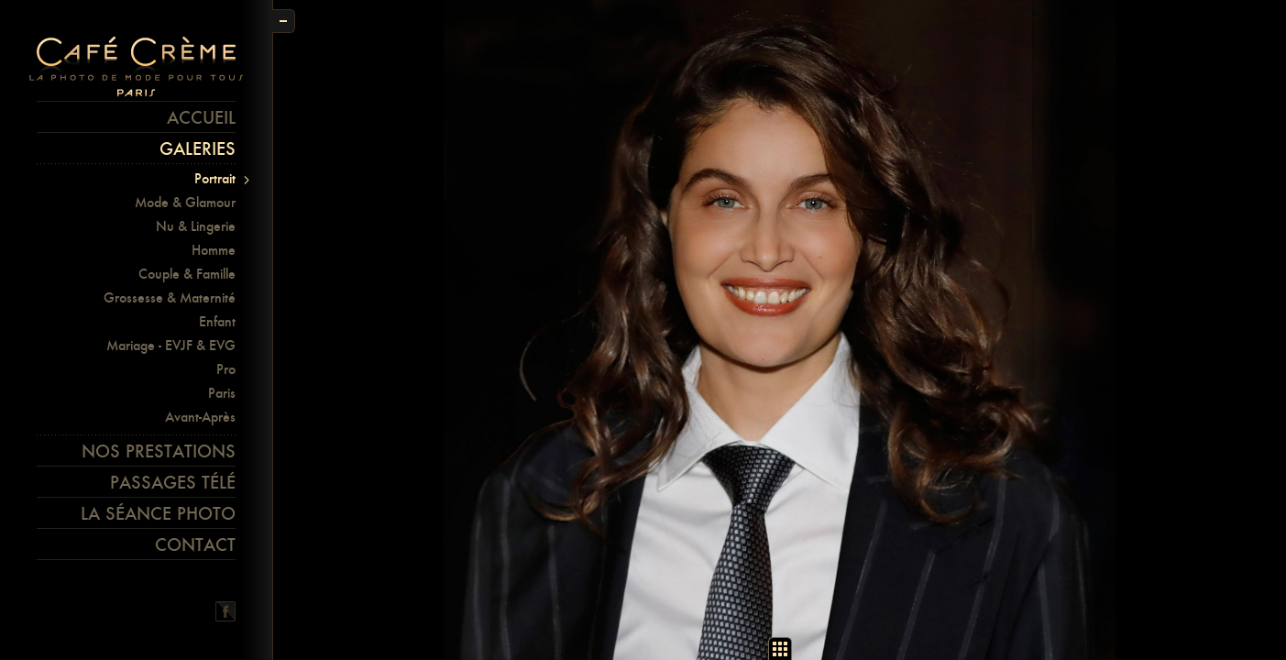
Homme (214, 249)
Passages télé (173, 482)
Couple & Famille (187, 273)
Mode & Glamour (185, 202)
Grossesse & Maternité (170, 297)
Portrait (215, 178)
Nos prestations (159, 451)
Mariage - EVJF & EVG (171, 345)
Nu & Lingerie (196, 226)
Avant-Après (200, 416)
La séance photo (158, 513)
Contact (195, 545)
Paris (222, 393)
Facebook (225, 611)
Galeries (197, 149)
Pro (226, 369)
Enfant (217, 321)
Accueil (201, 117)
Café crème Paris (136, 67)
